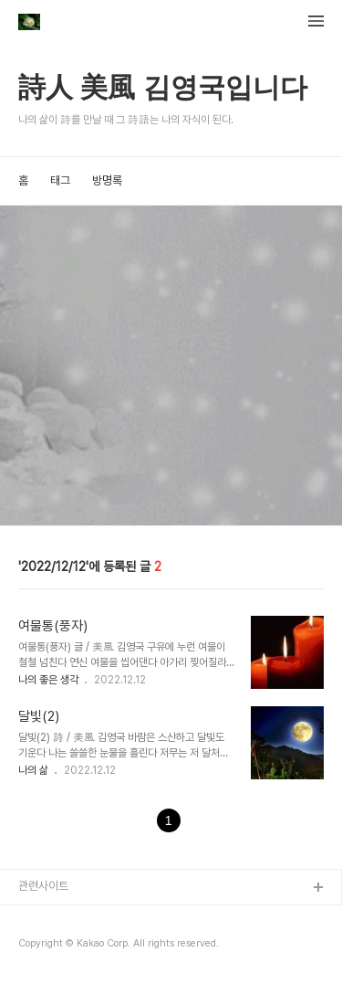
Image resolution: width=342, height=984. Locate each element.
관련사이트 (43, 886)
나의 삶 (34, 770)
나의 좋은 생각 (49, 679)
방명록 (107, 180)
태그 (60, 180)
